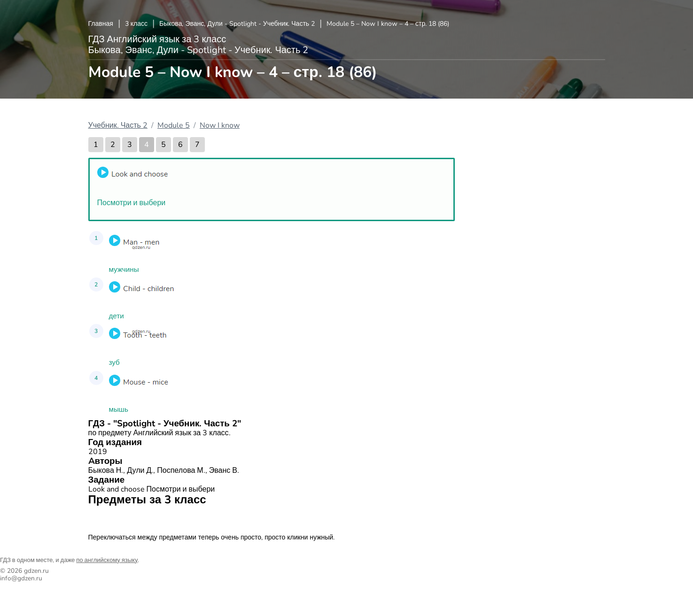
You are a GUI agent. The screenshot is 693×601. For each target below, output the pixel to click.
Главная (100, 23)
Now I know (220, 125)
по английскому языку (107, 560)
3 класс (136, 23)
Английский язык (121, 518)
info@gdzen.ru (21, 578)
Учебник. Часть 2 (118, 125)
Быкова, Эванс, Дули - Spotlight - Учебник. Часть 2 (237, 23)
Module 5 (173, 125)
